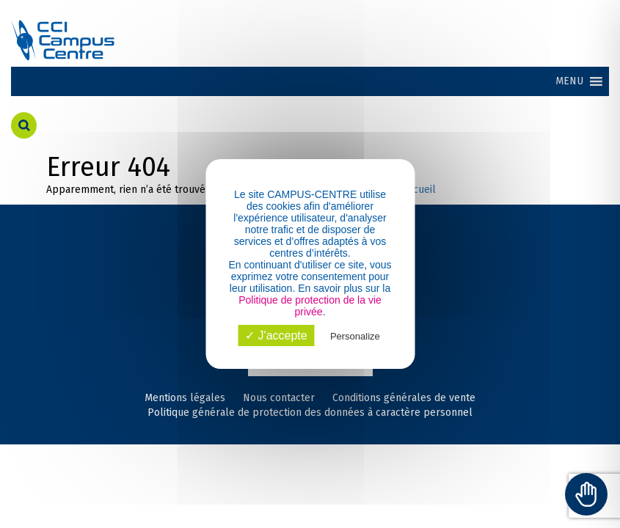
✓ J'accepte (276, 335)
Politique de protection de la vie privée (310, 306)
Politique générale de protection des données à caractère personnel (310, 412)
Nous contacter (279, 398)
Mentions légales (185, 398)
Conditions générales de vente (403, 398)
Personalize (355, 336)
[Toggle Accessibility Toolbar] (586, 494)
